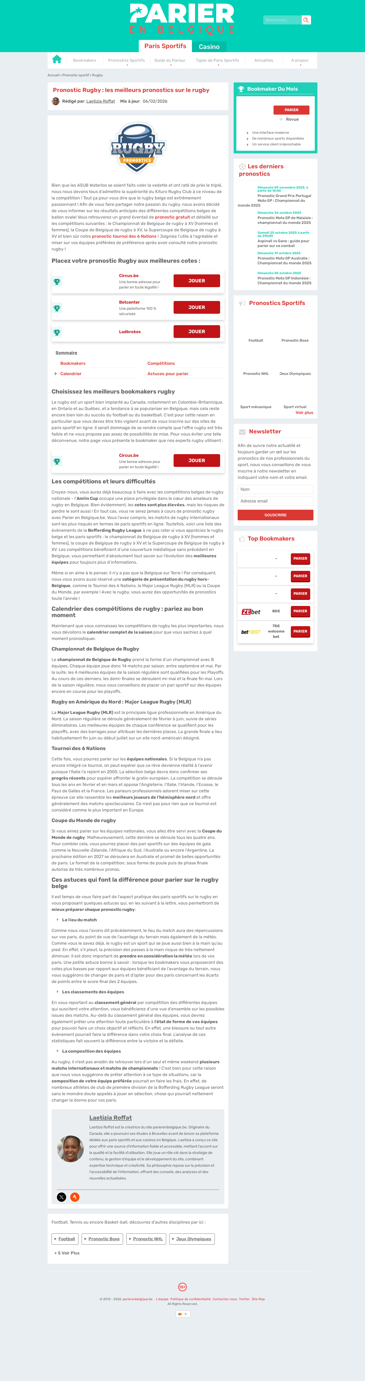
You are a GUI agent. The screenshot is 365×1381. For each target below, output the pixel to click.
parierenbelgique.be (138, 1299)
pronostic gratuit (172, 217)
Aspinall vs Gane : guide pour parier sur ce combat (283, 243)
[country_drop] (187, 1314)
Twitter (244, 1299)
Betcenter (129, 302)
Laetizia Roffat (110, 1117)
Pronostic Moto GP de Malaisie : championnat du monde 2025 (285, 220)
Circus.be (129, 275)
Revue (289, 119)
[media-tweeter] (61, 1197)
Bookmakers (73, 363)
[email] (275, 501)
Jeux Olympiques (193, 1238)
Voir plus (304, 412)
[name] (275, 489)
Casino (209, 47)
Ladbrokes (130, 331)
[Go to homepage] (57, 61)
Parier (292, 110)
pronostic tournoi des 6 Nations (124, 236)
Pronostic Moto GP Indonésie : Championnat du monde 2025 (285, 280)
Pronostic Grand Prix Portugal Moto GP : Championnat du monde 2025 (274, 201)
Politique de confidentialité (191, 1299)
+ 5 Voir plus (67, 1253)
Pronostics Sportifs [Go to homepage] (126, 60)
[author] (56, 101)
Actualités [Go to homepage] (263, 60)
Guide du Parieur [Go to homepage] (170, 60)
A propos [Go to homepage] (299, 60)
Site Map (258, 1299)
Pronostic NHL (148, 1238)
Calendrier (71, 373)
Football (66, 1238)
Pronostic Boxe (104, 1238)
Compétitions (161, 363)
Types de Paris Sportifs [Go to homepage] (217, 60)
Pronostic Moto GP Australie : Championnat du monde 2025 (285, 260)
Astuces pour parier (168, 373)
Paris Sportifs (165, 46)
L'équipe (162, 1299)
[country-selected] (180, 1314)
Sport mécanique (255, 407)
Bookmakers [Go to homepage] (84, 60)
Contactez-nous (225, 1299)
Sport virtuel (295, 407)
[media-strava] (74, 1197)
